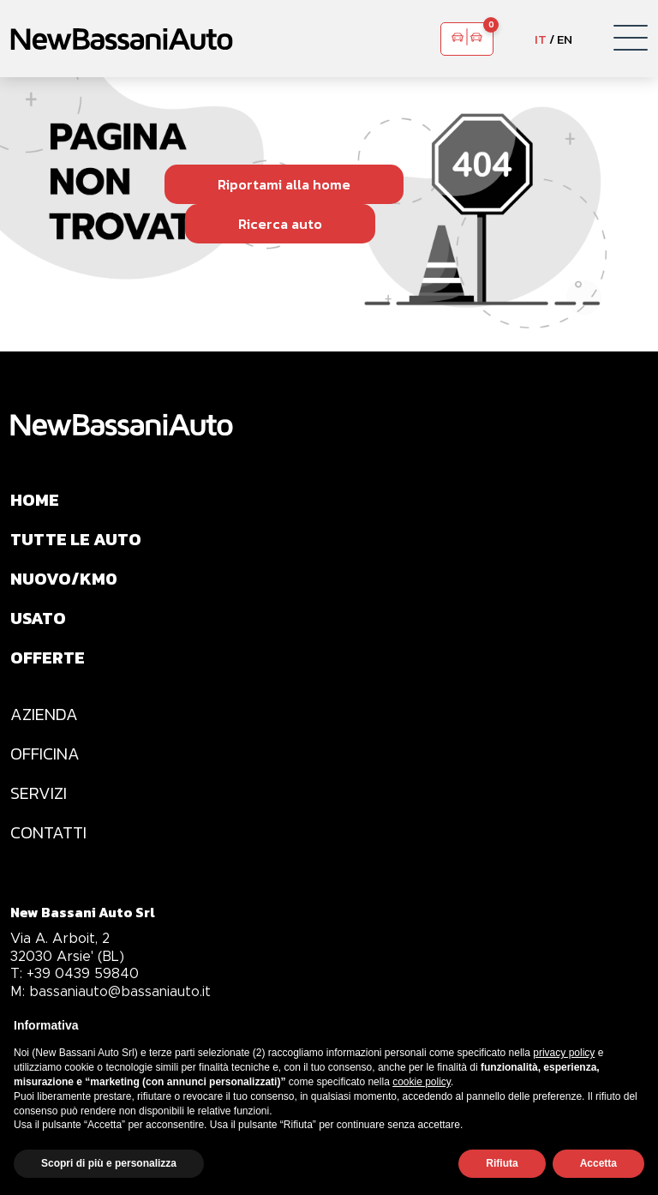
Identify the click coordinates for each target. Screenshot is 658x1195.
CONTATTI (48, 832)
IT (541, 39)
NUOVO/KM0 (63, 578)
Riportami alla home (284, 184)
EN (564, 39)
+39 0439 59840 (74, 973)
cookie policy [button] (421, 1082)
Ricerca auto (280, 223)
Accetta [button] (598, 1163)
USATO (38, 618)
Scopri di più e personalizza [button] (108, 1163)
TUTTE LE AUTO (75, 539)
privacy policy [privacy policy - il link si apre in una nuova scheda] (564, 1053)
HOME (34, 500)
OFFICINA (45, 753)
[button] (630, 38)
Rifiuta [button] (501, 1163)
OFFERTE (47, 657)
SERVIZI (38, 793)
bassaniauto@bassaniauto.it (110, 991)
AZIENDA (44, 714)
